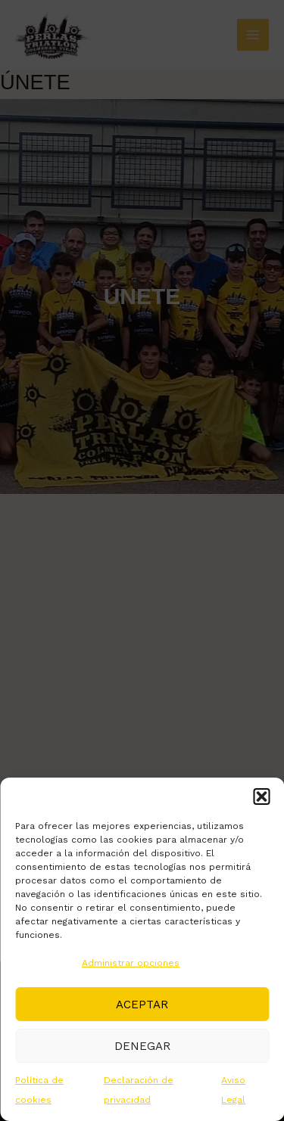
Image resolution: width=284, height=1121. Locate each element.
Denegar (142, 1046)
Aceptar (142, 1004)
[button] (261, 796)
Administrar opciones (130, 963)
